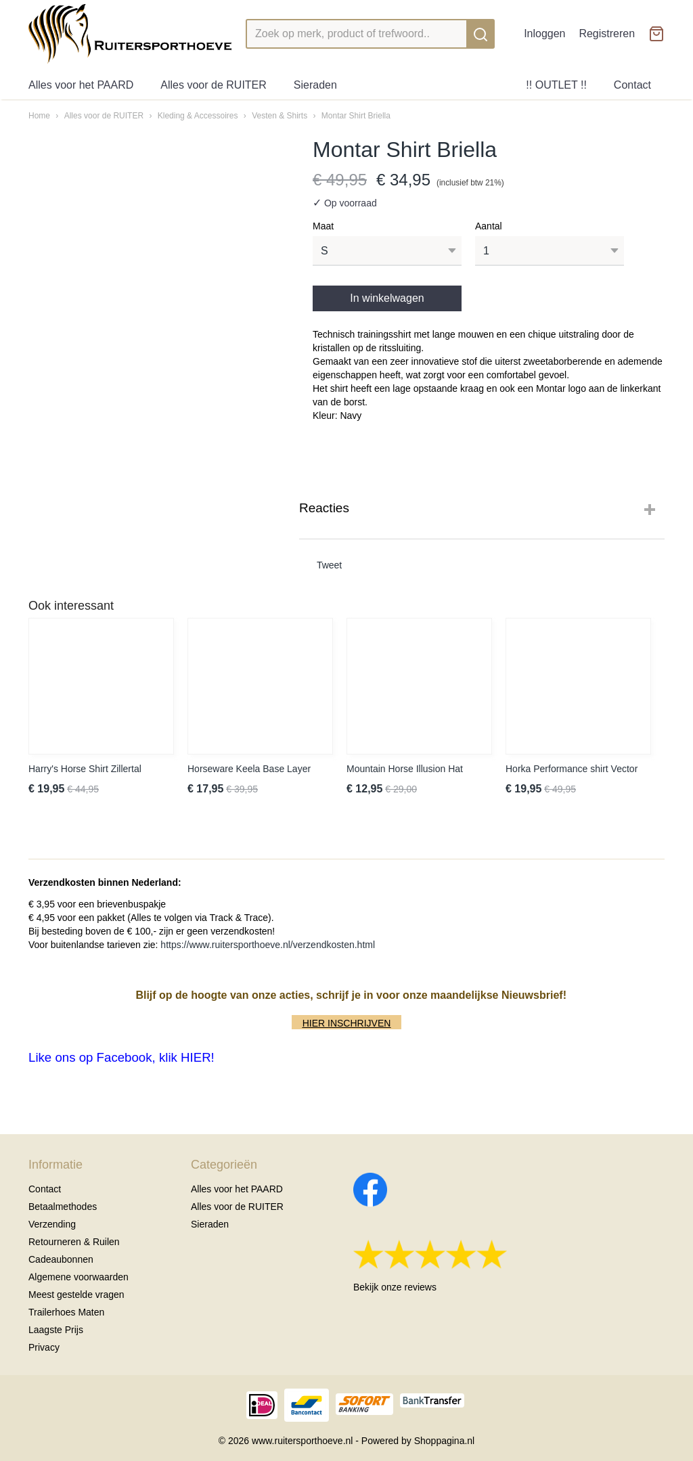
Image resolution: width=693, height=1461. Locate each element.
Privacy (44, 1347)
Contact (632, 85)
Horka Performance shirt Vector (572, 768)
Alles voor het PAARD (80, 85)
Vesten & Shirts (279, 115)
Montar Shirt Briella (355, 115)
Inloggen (544, 33)
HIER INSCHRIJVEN (347, 1023)
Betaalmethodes (62, 1206)
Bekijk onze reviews (395, 1287)
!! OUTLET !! (556, 85)
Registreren (607, 33)
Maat (323, 226)
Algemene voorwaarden (78, 1277)
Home (39, 115)
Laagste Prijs (55, 1329)
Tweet (329, 565)
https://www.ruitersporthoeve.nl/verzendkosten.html (267, 944)
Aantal (488, 226)
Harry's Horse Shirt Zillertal (84, 768)
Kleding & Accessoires (198, 115)
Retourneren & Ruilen (74, 1241)
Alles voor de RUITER (213, 85)
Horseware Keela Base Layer (249, 768)
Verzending (52, 1224)
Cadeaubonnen (60, 1259)
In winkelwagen (387, 298)
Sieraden (315, 85)
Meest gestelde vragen (76, 1294)
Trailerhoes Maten (66, 1312)
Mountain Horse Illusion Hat (404, 768)
